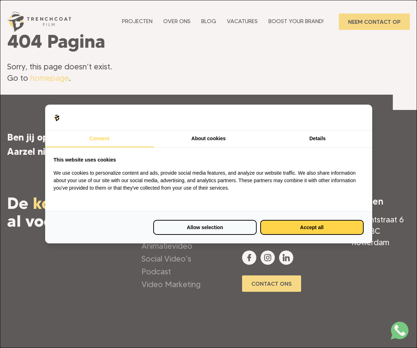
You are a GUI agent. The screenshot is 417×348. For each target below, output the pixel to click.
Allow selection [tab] (205, 227)
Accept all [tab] (312, 227)
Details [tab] (317, 138)
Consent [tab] (99, 138)
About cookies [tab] (208, 138)
